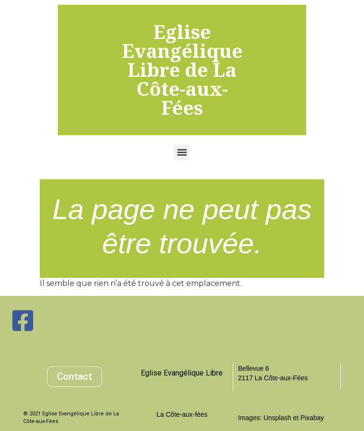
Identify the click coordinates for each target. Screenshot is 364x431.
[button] (182, 152)
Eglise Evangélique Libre (182, 372)
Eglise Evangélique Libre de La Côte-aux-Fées (182, 69)
